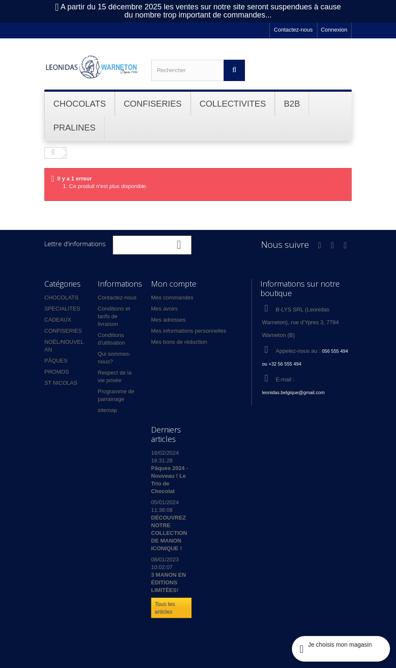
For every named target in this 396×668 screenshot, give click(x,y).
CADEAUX (57, 320)
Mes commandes (172, 297)
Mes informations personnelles (188, 331)
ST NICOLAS (60, 383)
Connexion (334, 29)
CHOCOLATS (61, 297)
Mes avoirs (164, 308)
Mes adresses (168, 320)
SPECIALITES (62, 308)
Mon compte (173, 284)
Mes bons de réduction (179, 342)
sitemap (107, 410)
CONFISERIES (63, 331)
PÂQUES (55, 360)
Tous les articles (164, 608)
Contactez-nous (293, 29)
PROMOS (56, 372)
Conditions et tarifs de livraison (114, 316)
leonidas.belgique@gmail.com (293, 392)
